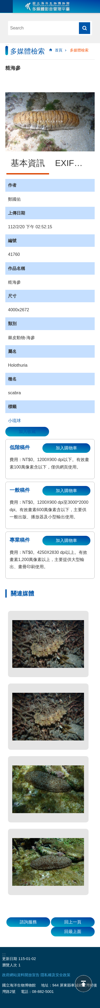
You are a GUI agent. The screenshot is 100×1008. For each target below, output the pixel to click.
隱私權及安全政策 (55, 975)
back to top (83, 983)
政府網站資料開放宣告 (20, 975)
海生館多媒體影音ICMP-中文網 (47, 6)
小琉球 (14, 420)
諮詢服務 (28, 922)
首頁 (58, 50)
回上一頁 (72, 922)
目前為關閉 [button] (6, 6)
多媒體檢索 (79, 50)
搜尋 (84, 28)
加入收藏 (27, 431)
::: (7, 45)
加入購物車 (66, 448)
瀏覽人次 (9, 965)
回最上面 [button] (72, 931)
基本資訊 (28, 163)
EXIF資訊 (73, 163)
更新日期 (9, 959)
